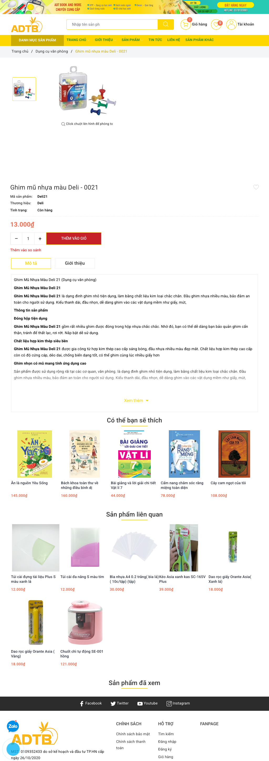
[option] (87, 89)
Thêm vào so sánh (152, 127)
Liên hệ (173, 40)
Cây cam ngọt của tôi (228, 413)
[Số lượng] (155, 115)
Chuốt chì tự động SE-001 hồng (82, 583)
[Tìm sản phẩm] (112, 24)
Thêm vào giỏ (201, 115)
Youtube (147, 633)
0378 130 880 (42, 729)
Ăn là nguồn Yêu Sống (29, 413)
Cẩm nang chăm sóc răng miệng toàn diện (182, 415)
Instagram (178, 633)
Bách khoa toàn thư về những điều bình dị (79, 415)
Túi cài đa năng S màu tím (82, 506)
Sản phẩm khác (199, 40)
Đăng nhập (167, 671)
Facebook (90, 633)
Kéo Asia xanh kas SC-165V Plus (182, 508)
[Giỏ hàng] (193, 24)
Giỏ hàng (165, 687)
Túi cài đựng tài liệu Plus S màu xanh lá (33, 508)
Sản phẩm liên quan (134, 444)
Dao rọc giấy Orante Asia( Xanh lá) (230, 508)
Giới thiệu (105, 40)
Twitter (119, 633)
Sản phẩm (132, 40)
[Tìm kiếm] (166, 24)
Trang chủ (78, 40)
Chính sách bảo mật (133, 664)
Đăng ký (165, 679)
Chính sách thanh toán (131, 674)
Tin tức (155, 40)
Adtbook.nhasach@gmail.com (48, 721)
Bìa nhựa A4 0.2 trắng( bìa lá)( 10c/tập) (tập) (134, 508)
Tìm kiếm (166, 664)
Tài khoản (240, 24)
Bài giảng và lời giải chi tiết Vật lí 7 (133, 415)
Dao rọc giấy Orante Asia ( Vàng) (33, 583)
